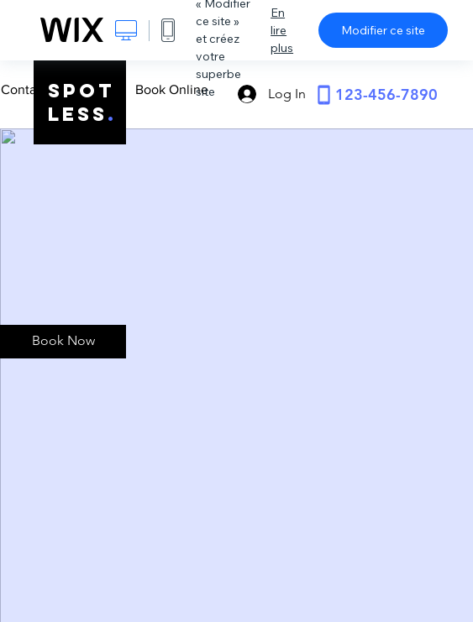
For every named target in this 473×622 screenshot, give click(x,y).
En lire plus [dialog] (282, 30)
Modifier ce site (383, 30)
